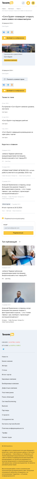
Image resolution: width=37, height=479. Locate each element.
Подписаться (18, 233)
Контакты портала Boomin (11, 424)
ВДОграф (8, 210)
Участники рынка (8, 392)
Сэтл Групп (5, 26)
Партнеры (5, 410)
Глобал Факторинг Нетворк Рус (9, 175)
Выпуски (5, 406)
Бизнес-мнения (7, 361)
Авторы (4, 365)
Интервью (4, 196)
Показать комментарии (15, 79)
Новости (19, 8)
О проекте (5, 415)
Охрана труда (7, 437)
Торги (3, 210)
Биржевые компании (9, 379)
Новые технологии (16, 210)
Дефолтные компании (9, 388)
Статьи (4, 370)
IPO (3, 161)
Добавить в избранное (15, 38)
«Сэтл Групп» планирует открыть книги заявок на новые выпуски (17, 10)
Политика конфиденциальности (13, 428)
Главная (4, 8)
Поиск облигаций (8, 397)
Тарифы (4, 433)
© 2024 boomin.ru (7, 446)
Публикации (11, 8)
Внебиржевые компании (10, 383)
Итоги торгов (6, 204)
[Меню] (33, 3)
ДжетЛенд (7, 161)
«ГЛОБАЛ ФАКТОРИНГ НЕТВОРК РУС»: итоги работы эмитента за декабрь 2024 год (18, 171)
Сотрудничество (8, 419)
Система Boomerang (9, 401)
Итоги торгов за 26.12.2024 (12, 207)
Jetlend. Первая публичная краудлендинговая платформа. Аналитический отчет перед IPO (14, 156)
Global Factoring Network (25, 175)
